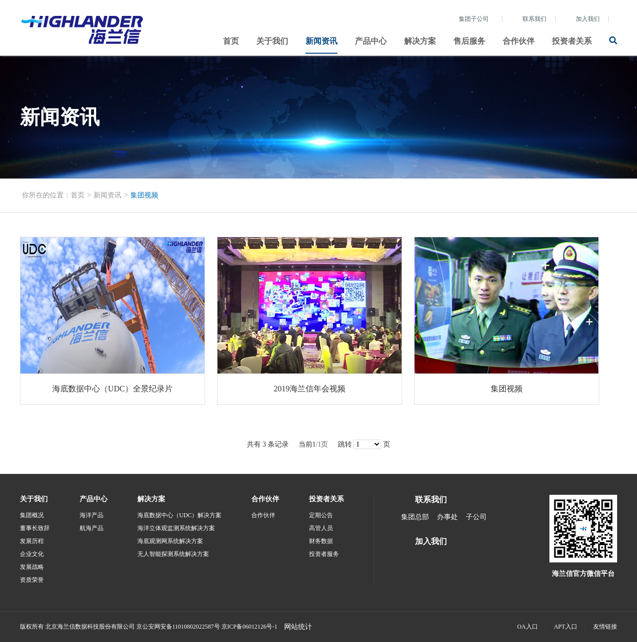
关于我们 (272, 41)
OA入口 (527, 626)
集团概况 (32, 515)
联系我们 (534, 18)
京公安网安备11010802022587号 (178, 626)
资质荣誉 (32, 579)
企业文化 (32, 553)
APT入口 (565, 626)
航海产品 (92, 528)
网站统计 (298, 627)
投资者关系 (572, 41)
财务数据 (321, 541)
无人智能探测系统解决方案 (173, 553)
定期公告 (321, 515)
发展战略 (32, 566)
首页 (231, 41)
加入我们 (588, 18)
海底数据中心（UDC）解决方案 (179, 515)
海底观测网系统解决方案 (170, 541)
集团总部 (415, 517)
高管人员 (321, 528)
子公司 (476, 517)
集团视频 (144, 195)
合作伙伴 (518, 41)
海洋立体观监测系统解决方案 (176, 528)
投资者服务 (324, 553)
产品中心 (371, 41)
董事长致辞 (35, 528)
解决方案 (420, 41)
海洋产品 (92, 515)
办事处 (447, 517)
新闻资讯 (321, 41)
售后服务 (469, 41)
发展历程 (32, 541)
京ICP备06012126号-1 (249, 626)
